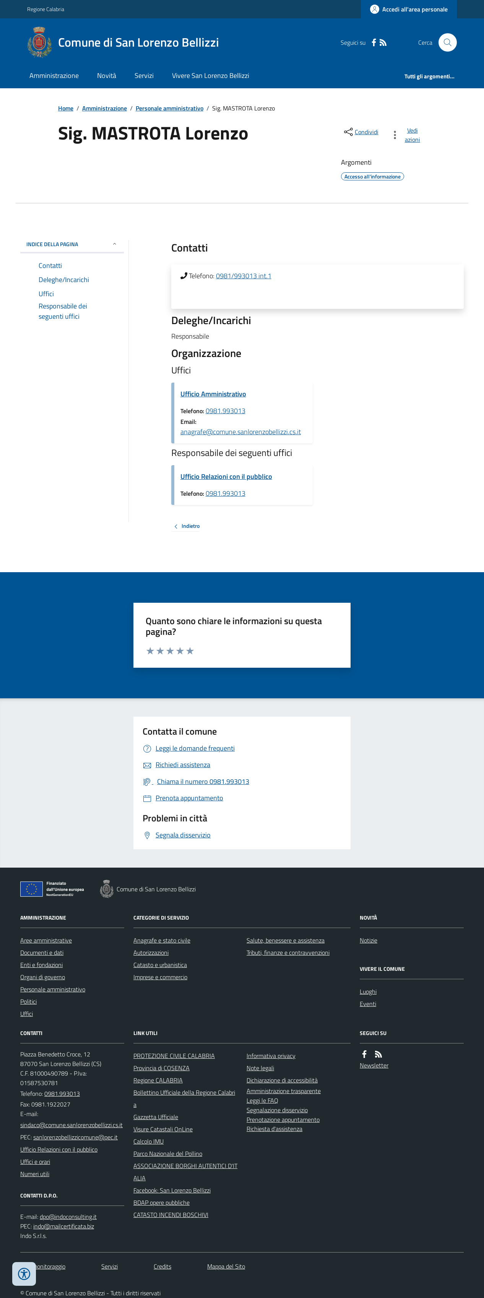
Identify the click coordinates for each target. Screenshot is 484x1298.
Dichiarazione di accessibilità (282, 1080)
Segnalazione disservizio (277, 1110)
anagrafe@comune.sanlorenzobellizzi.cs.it (240, 432)
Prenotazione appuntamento (283, 1119)
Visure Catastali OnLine (163, 1129)
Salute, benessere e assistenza (286, 940)
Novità (106, 75)
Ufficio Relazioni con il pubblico (226, 476)
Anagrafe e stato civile (161, 940)
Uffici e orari (35, 1161)
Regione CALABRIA (158, 1080)
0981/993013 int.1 (243, 276)
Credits (162, 1266)
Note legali (260, 1067)
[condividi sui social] (360, 132)
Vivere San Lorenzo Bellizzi (210, 75)
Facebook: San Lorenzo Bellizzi (172, 1190)
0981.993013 (225, 411)
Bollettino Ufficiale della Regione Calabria (184, 1098)
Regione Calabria (45, 9)
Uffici (26, 1013)
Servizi (144, 75)
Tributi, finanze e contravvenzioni (288, 952)
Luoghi (368, 991)
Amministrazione (54, 75)
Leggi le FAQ (262, 1100)
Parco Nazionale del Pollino (167, 1153)
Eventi (368, 1003)
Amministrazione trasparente (284, 1090)
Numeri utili (34, 1173)
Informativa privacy (271, 1055)
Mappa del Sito (226, 1266)
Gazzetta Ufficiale (155, 1116)
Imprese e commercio (160, 977)
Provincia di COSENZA (161, 1067)
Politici (28, 1001)
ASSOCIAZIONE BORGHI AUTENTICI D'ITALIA (185, 1172)
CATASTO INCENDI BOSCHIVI (170, 1214)
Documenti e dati (41, 952)
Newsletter (374, 1065)
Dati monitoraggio (42, 1266)
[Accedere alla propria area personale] (409, 9)
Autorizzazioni (151, 952)
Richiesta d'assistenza (274, 1128)
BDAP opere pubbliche (161, 1202)
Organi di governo (42, 977)
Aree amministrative (46, 940)
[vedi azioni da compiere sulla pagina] (407, 135)
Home (65, 108)
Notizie (368, 940)
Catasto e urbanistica (160, 964)
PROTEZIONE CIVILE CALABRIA (174, 1055)
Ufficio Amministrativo (213, 394)
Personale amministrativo (169, 108)
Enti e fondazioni (41, 964)
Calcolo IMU (148, 1141)
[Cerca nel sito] (444, 42)
